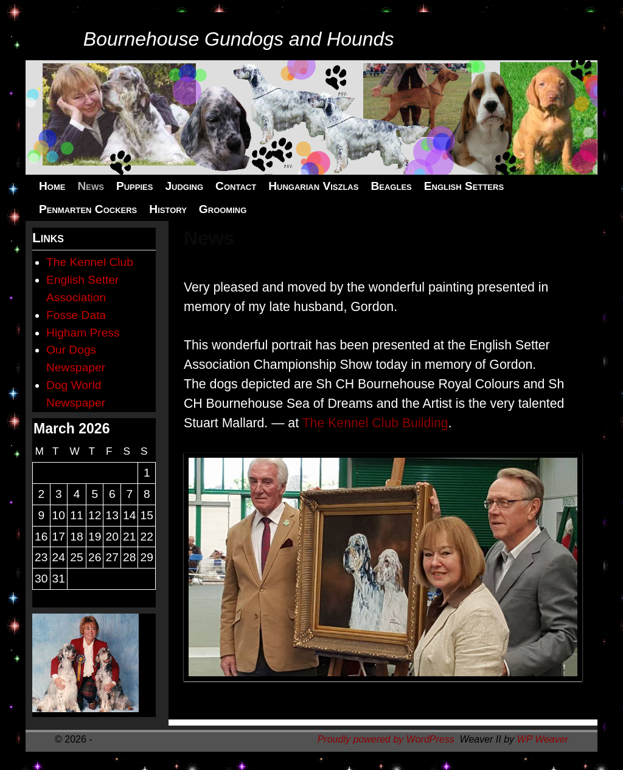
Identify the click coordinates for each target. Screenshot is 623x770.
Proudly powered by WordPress (386, 739)
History (168, 209)
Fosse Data (76, 315)
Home (52, 186)
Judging (184, 186)
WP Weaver (542, 739)
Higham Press (83, 332)
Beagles (391, 186)
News (90, 186)
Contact (235, 186)
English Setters (464, 186)
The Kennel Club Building (375, 423)
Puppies (134, 186)
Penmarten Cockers (88, 209)
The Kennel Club (89, 262)
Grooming (222, 209)
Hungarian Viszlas (313, 186)
